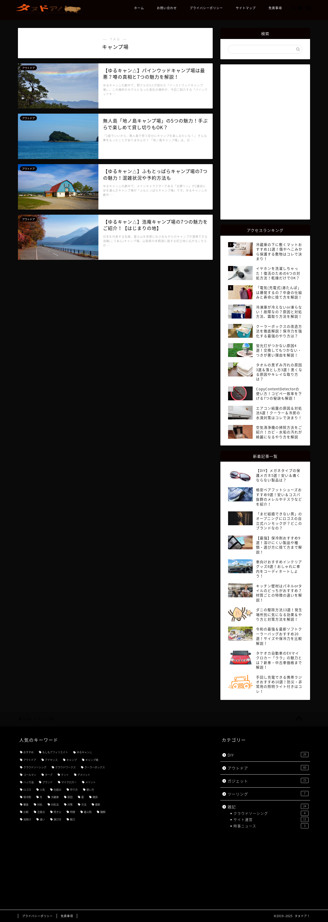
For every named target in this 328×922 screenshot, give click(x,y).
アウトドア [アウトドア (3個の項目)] (29, 760)
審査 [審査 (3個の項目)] (25, 804)
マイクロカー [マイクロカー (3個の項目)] (69, 782)
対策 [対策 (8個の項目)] (70, 804)
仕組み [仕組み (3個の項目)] (57, 789)
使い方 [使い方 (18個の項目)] (90, 789)
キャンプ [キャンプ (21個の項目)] (71, 760)
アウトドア (268, 768)
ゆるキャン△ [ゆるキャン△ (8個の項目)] (84, 752)
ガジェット (268, 781)
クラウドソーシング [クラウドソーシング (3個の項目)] (34, 767)
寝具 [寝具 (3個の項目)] (95, 797)
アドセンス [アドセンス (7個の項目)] (51, 760)
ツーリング (268, 794)
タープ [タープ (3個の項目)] (48, 775)
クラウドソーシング (271, 813)
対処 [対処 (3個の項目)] (39, 804)
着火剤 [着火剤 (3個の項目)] (87, 812)
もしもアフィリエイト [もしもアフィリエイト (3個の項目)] (55, 752)
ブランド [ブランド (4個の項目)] (47, 782)
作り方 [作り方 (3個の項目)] (74, 789)
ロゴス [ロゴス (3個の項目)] (27, 789)
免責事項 (275, 8)
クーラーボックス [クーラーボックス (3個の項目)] (94, 767)
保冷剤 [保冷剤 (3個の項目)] (27, 797)
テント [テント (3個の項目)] (65, 775)
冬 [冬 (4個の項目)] (41, 797)
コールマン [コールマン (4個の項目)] (29, 775)
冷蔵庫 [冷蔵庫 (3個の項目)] (55, 797)
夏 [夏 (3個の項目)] (82, 797)
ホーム (139, 8)
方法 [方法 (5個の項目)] (83, 804)
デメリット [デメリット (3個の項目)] (83, 775)
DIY (268, 755)
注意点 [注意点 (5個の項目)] (41, 812)
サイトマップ (246, 8)
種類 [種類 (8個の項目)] (102, 812)
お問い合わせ (167, 8)
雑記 (268, 807)
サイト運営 (271, 819)
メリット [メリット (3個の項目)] (90, 782)
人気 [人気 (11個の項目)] (42, 789)
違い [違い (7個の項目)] (42, 819)
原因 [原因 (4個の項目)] (70, 797)
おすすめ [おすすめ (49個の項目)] (28, 752)
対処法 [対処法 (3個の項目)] (55, 804)
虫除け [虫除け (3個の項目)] (27, 819)
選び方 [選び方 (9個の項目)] (57, 819)
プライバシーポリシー (206, 8)
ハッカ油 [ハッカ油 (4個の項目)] (28, 782)
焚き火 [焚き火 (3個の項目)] (57, 812)
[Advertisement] (265, 141)
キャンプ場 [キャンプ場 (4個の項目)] (91, 760)
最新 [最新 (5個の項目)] (97, 804)
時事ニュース (271, 825)
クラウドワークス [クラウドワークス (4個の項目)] (65, 767)
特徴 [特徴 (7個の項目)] (72, 812)
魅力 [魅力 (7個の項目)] (72, 819)
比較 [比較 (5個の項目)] (25, 812)
